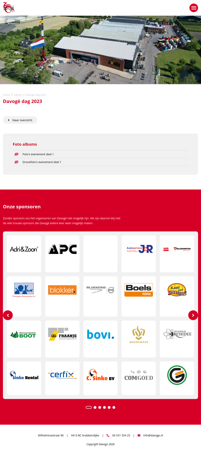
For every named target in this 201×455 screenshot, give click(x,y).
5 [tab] (109, 407)
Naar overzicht (20, 120)
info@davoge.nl (150, 435)
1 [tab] (89, 407)
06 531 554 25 (118, 435)
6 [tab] (113, 407)
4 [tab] (104, 407)
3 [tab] (99, 407)
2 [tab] (95, 407)
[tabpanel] (100, 315)
